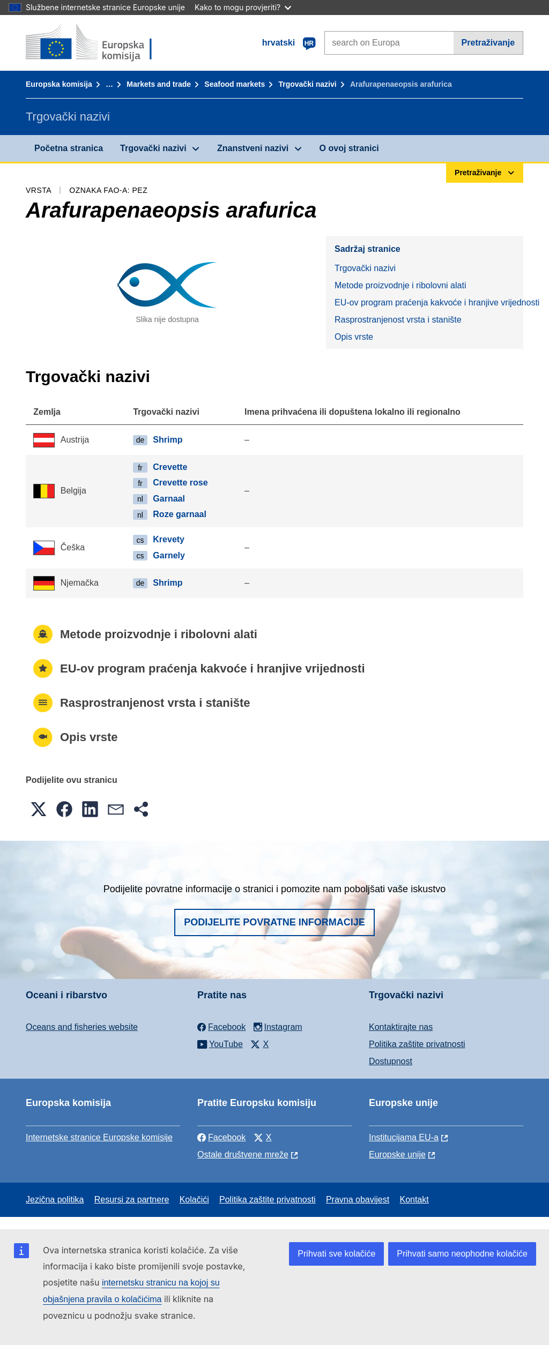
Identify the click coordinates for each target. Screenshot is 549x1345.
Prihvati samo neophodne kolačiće (462, 1253)
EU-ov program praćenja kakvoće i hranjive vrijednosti (429, 302)
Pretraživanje (488, 42)
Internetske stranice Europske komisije (99, 1137)
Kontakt (413, 1199)
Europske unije (397, 1154)
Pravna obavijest (357, 1199)
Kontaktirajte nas (401, 1027)
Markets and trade (159, 84)
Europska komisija (59, 84)
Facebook (221, 1137)
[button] (38, 809)
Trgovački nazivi (307, 84)
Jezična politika (55, 1199)
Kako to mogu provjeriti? (243, 7)
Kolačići (194, 1199)
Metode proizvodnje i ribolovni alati (400, 285)
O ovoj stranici (349, 148)
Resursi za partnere (131, 1199)
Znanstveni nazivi (252, 148)
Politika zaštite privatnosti (417, 1044)
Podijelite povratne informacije (274, 922)
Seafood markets (234, 84)
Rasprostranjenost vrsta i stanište (398, 319)
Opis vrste (354, 336)
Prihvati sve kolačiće (336, 1253)
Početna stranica (68, 148)
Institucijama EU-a (404, 1137)
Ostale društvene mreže (242, 1154)
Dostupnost (390, 1061)
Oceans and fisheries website (82, 1027)
